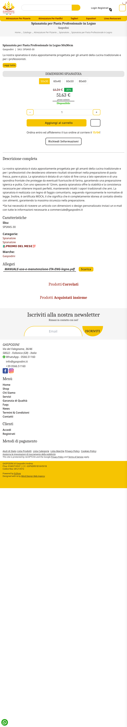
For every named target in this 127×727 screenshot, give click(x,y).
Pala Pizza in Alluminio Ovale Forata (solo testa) (48, 406)
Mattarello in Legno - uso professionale (79, 484)
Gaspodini (9, 341)
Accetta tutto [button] (112, 720)
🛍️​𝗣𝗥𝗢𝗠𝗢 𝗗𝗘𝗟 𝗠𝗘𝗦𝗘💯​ (19, 331)
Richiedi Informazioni (63, 146)
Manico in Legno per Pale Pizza (110, 406)
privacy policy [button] (10, 676)
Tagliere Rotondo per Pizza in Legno (47, 484)
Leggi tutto (10, 70)
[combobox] (45, 7)
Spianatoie (9, 323)
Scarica (99, 354)
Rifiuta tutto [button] (86, 720)
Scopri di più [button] (15, 720)
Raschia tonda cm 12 (15, 483)
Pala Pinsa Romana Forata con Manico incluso (79, 406)
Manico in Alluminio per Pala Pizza (16, 406)
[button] (122, 667)
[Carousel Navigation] (63, 435)
